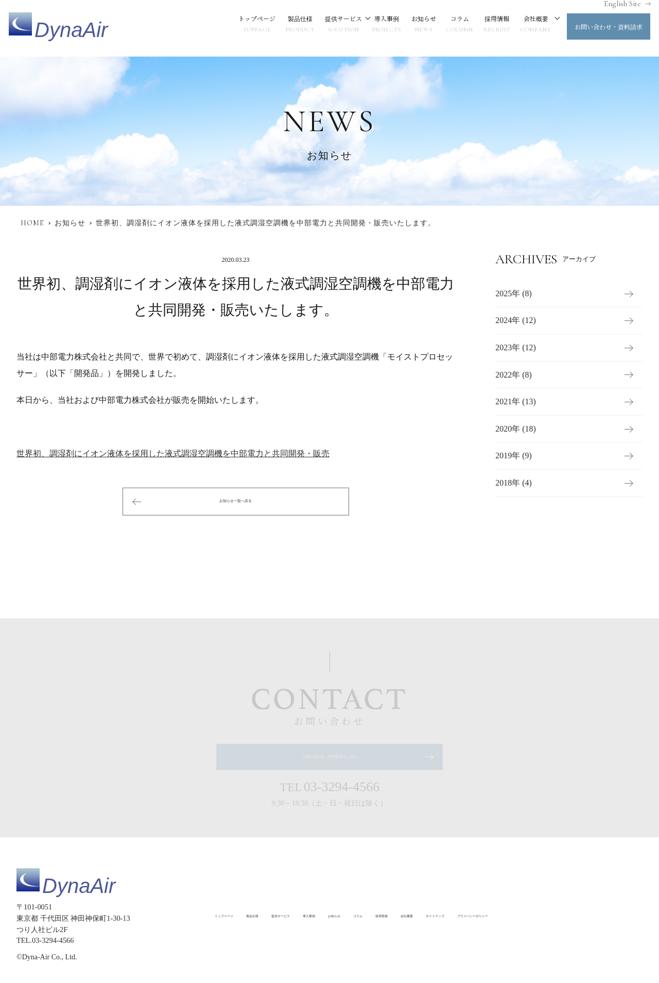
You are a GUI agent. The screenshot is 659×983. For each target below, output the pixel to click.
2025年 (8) (513, 293)
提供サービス (332, 28)
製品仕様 (289, 28)
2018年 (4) (513, 482)
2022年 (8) (513, 374)
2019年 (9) (513, 456)
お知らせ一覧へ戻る (236, 501)
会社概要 (525, 28)
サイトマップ (572, 915)
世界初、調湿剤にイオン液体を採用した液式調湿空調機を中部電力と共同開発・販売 (173, 453)
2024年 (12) (515, 320)
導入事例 (375, 28)
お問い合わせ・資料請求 (598, 30)
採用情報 (486, 28)
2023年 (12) (515, 347)
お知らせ (413, 28)
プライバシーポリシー (248, 936)
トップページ (246, 28)
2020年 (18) (515, 428)
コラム (449, 28)
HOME (32, 223)
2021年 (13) (515, 402)
